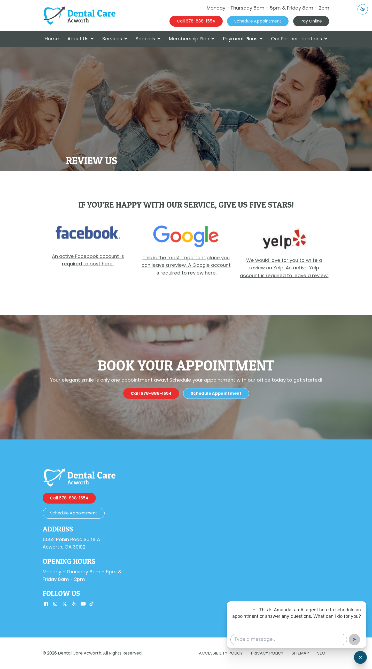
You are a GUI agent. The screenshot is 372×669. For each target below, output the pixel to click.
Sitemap (300, 653)
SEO (321, 653)
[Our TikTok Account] (91, 604)
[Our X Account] (64, 604)
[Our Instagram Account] (55, 604)
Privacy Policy (267, 653)
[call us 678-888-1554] (196, 21)
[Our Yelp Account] (74, 604)
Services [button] (114, 38)
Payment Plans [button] (243, 38)
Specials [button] (148, 38)
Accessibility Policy (221, 653)
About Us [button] (80, 38)
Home (52, 38)
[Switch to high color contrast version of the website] (363, 9)
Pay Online (311, 21)
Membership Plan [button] (191, 38)
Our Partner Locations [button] (299, 38)
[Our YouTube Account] (83, 604)
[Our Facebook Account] (46, 604)
